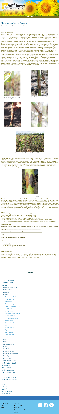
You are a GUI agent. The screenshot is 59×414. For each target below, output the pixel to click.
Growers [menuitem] (8, 26)
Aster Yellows (8, 301)
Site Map (16, 403)
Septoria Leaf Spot (10, 330)
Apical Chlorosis (9, 299)
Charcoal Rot (8, 308)
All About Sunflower (8, 280)
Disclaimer (17, 407)
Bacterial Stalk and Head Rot (12, 306)
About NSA (5, 387)
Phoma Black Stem (10, 316)
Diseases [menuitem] (14, 26)
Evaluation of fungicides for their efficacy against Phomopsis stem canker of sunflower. (21, 232)
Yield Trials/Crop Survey (9, 360)
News (2, 407)
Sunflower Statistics (8, 370)
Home (2, 26)
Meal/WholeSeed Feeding (10, 377)
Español (4, 382)
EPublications (6, 394)
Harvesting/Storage (8, 351)
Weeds (5, 342)
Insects (5, 339)
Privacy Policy (18, 405)
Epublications (4, 403)
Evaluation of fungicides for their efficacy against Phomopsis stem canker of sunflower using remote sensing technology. (29, 226)
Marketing (6, 356)
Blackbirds (6, 292)
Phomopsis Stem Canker (11, 318)
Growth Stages (7, 349)
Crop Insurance (7, 358)
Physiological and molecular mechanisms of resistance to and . (21, 229)
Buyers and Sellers (7, 283)
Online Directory (7, 391)
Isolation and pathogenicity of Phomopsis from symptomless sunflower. (18, 235)
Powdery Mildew (9, 320)
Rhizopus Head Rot (10, 323)
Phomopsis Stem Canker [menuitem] (23, 26)
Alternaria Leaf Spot (10, 297)
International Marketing (9, 372)
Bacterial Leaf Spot (10, 304)
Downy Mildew (9, 311)
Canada (4, 384)
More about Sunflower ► (6, 398)
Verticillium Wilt (9, 334)
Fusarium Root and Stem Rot (13, 313)
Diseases (5, 294)
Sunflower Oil (6, 365)
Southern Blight (9, 332)
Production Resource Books (10, 353)
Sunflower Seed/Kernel (9, 363)
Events (2, 405)
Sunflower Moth (7, 290)
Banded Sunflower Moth (10, 287)
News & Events (6, 368)
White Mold (8, 337)
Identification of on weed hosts (13, 237)
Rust (6, 325)
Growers (4, 285)
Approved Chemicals (8, 344)
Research (4, 375)
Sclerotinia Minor (9, 327)
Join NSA (4, 389)
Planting (5, 346)
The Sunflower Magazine (9, 379)
